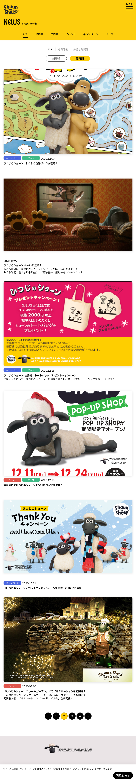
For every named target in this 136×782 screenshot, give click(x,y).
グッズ (109, 34)
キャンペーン (90, 34)
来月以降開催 (80, 49)
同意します (123, 775)
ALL (25, 34)
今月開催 (63, 49)
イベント (71, 34)
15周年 (39, 34)
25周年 (54, 34)
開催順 (80, 58)
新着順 (56, 58)
